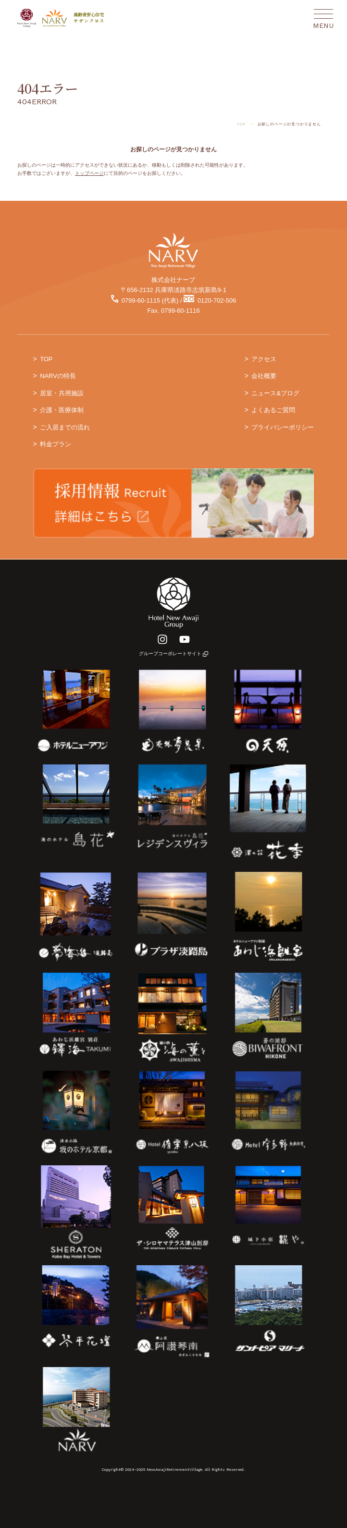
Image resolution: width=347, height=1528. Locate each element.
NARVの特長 (58, 375)
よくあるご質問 (273, 410)
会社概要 (263, 375)
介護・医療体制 (62, 410)
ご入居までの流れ (65, 427)
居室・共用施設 (62, 393)
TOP (46, 359)
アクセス (263, 359)
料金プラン (55, 444)
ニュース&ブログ (275, 393)
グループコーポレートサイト (173, 654)
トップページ (89, 173)
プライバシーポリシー (282, 427)
